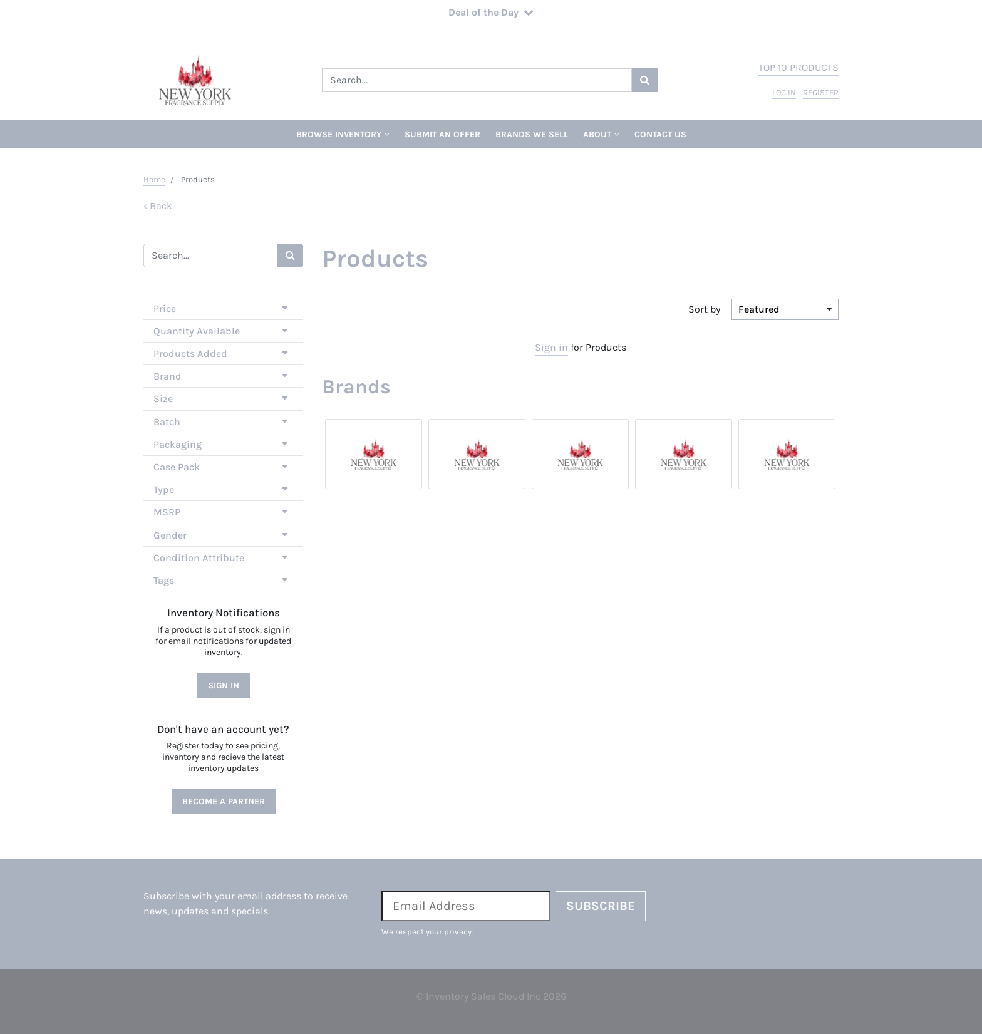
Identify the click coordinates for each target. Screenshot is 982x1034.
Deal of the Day (491, 12)
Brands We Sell (531, 134)
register (821, 92)
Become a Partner (223, 801)
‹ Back (157, 206)
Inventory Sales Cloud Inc (483, 996)
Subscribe (600, 906)
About (601, 134)
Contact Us (660, 134)
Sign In (223, 685)
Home (154, 179)
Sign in (551, 347)
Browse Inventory (343, 134)
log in (784, 92)
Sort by (704, 309)
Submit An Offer (442, 134)
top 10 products (798, 67)
